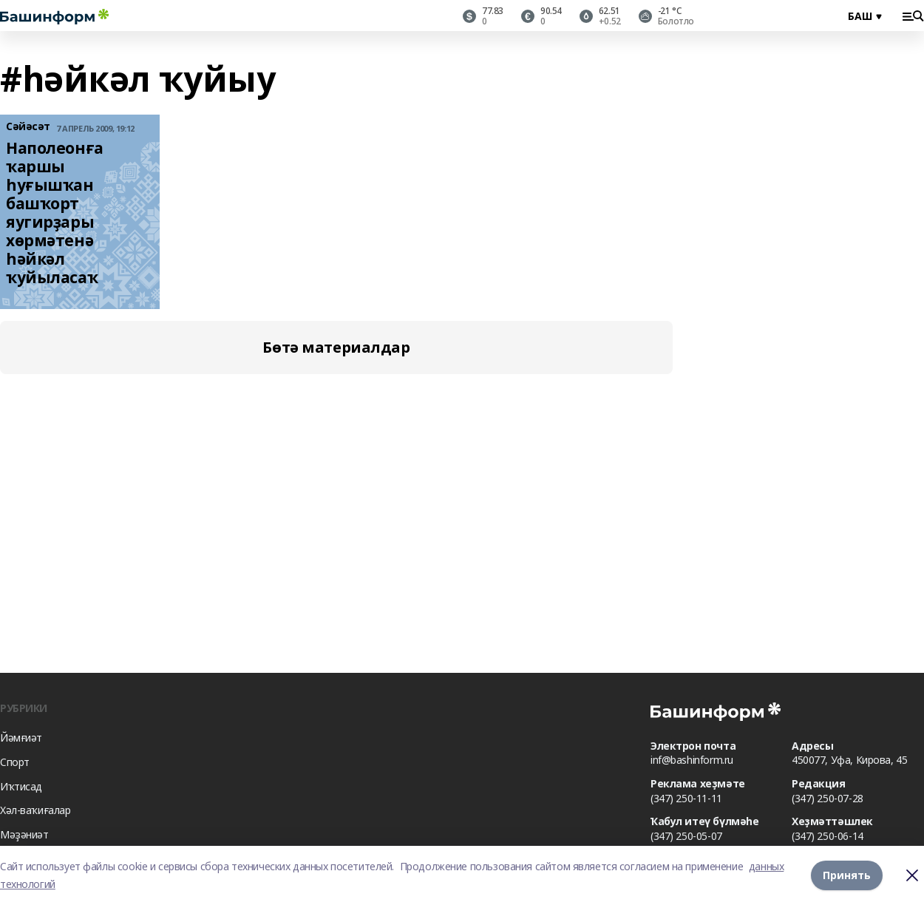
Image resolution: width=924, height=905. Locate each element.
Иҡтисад (21, 786)
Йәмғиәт (21, 738)
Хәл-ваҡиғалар (35, 810)
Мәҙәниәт (24, 834)
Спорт (15, 762)
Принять (847, 875)
